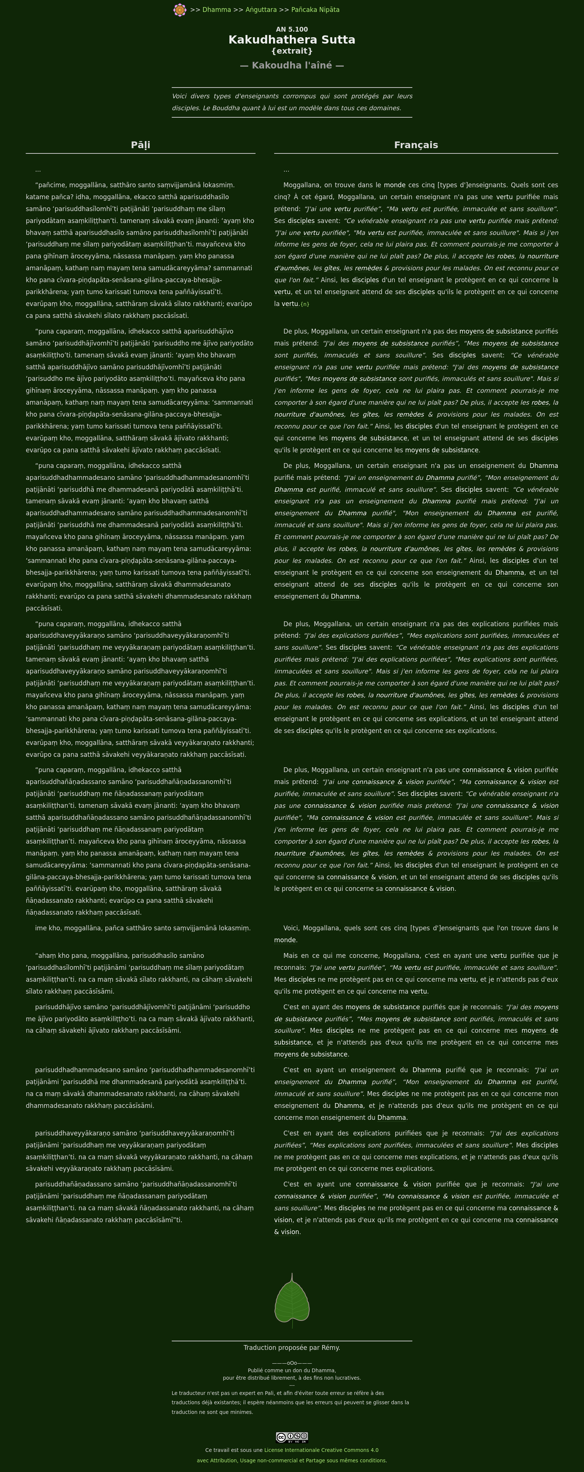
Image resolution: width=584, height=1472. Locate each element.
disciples (301, 220)
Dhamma (218, 9)
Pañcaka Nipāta (315, 9)
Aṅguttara (262, 9)
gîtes (331, 268)
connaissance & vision (497, 770)
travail (221, 1450)
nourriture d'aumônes (309, 414)
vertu (504, 197)
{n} (305, 304)
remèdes (368, 268)
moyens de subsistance (496, 331)
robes (505, 256)
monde (395, 185)
